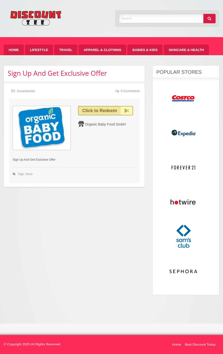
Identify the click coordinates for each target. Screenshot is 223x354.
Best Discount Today (200, 344)
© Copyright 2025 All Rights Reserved (32, 344)
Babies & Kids (144, 50)
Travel (65, 50)
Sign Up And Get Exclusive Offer (57, 73)
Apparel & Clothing (102, 50)
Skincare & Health (186, 50)
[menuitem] (14, 50)
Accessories (26, 91)
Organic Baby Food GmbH (105, 124)
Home (14, 50)
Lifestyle (39, 50)
